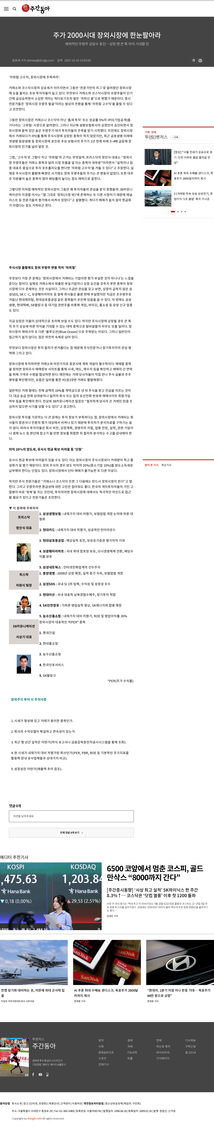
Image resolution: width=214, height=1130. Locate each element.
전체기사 (103, 1064)
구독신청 (190, 1046)
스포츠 (102, 1058)
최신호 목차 (163, 1046)
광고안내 (190, 1052)
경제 (130, 1040)
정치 (101, 1040)
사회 (101, 1046)
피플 (130, 1058)
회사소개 (17, 1103)
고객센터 (65, 1103)
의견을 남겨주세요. (23, 816)
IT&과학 (132, 1052)
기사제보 (190, 1040)
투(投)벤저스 (156, 137)
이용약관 (77, 1103)
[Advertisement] (62, 236)
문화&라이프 (106, 1052)
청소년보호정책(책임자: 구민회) (123, 1103)
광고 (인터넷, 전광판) (35, 1103)
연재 (159, 1040)
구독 (176, 137)
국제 (130, 1046)
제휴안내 (54, 1103)
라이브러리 (163, 1052)
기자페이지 (163, 1058)
